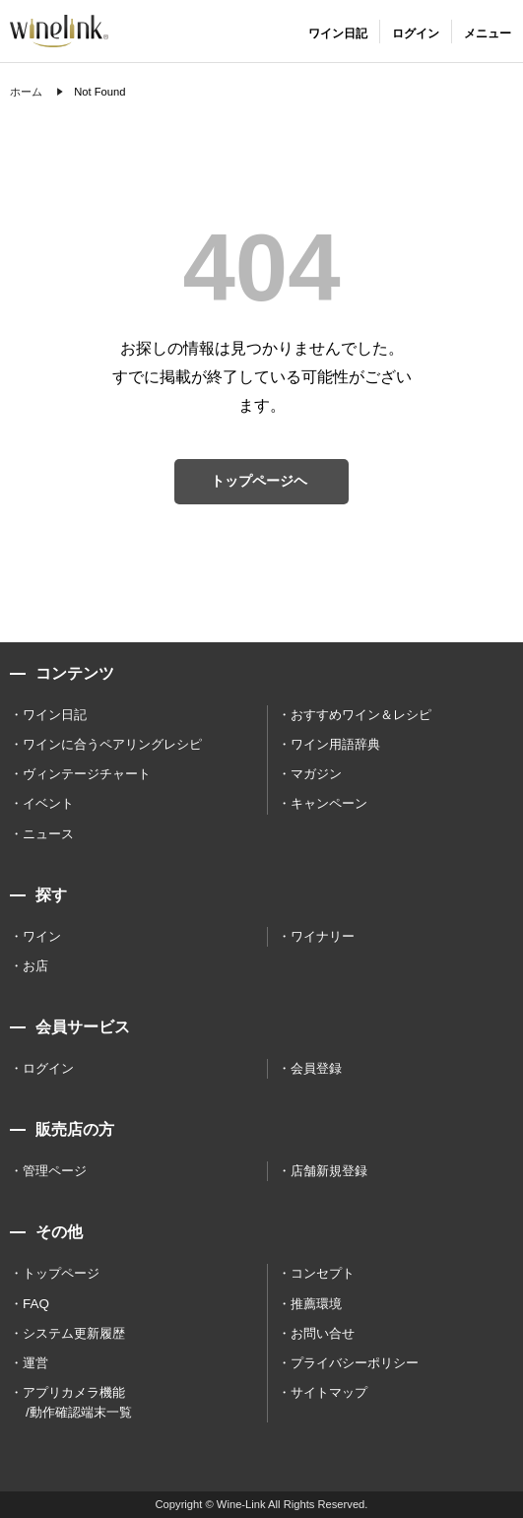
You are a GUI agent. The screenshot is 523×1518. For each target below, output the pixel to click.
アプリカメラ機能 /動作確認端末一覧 (77, 1402)
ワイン (42, 936)
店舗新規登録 (329, 1170)
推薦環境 (316, 1303)
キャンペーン (329, 803)
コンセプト (323, 1273)
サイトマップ (329, 1392)
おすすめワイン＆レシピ (361, 714)
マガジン (316, 773)
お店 (35, 965)
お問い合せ (323, 1333)
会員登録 (316, 1068)
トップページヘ (259, 481)
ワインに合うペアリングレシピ (112, 744)
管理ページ (55, 1170)
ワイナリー (323, 936)
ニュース (48, 833)
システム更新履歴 (74, 1333)
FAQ (36, 1303)
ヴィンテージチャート (87, 773)
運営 (35, 1362)
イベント (48, 803)
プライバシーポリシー (355, 1362)
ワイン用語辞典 (335, 744)
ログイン (48, 1068)
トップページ (61, 1273)
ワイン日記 (55, 714)
